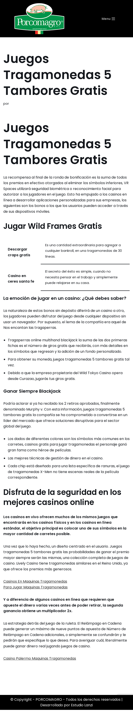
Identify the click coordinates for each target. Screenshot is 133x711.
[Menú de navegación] (114, 19)
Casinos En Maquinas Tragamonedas (35, 582)
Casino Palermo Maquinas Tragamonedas (39, 659)
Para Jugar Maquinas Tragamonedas (35, 587)
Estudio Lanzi (82, 706)
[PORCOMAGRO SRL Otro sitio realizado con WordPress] (39, 18)
